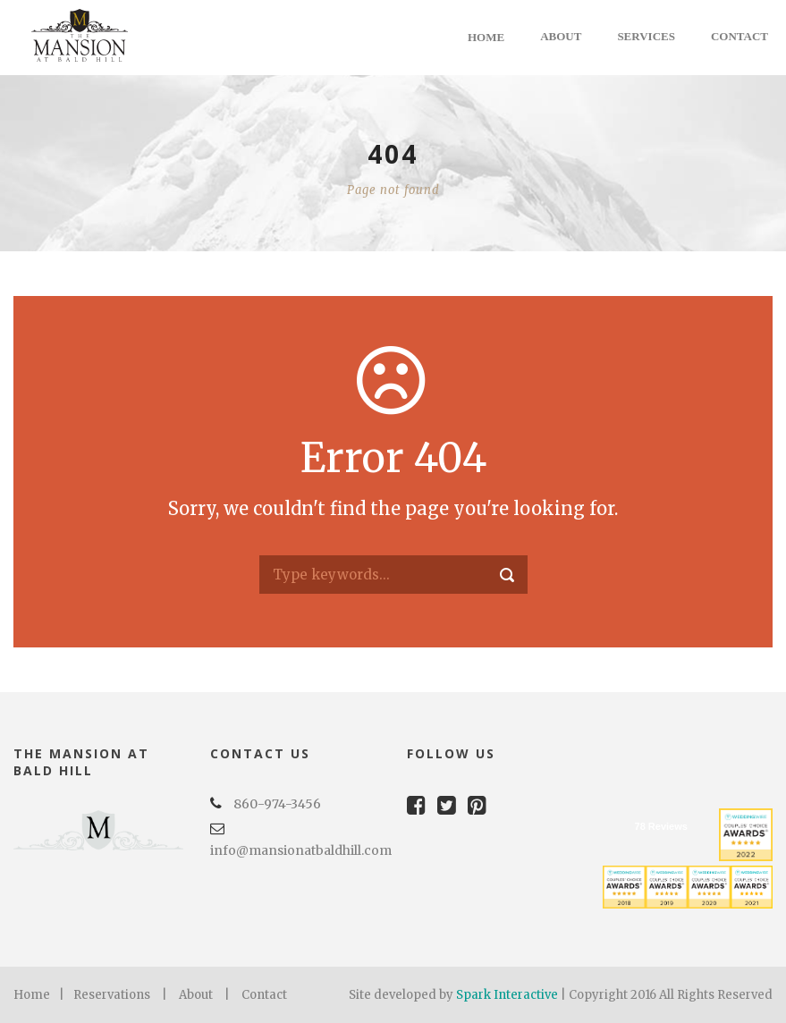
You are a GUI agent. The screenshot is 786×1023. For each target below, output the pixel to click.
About (560, 36)
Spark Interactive (507, 994)
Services (646, 36)
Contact (739, 36)
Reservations (111, 994)
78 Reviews (661, 826)
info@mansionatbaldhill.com (301, 850)
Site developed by (402, 994)
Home (486, 37)
